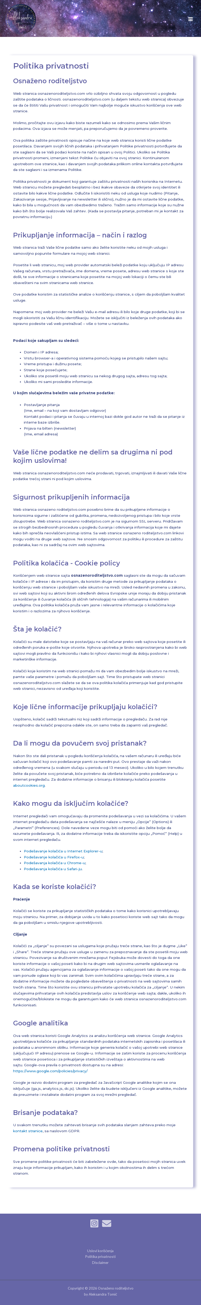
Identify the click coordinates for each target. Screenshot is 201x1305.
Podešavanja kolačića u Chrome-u (54, 863)
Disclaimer (100, 1262)
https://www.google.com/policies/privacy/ (50, 1071)
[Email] (106, 1223)
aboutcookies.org (29, 785)
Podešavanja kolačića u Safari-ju (53, 869)
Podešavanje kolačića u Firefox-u (54, 857)
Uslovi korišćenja (100, 1250)
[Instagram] (94, 1223)
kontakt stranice (28, 1131)
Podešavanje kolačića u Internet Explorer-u (63, 851)
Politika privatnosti (100, 1256)
